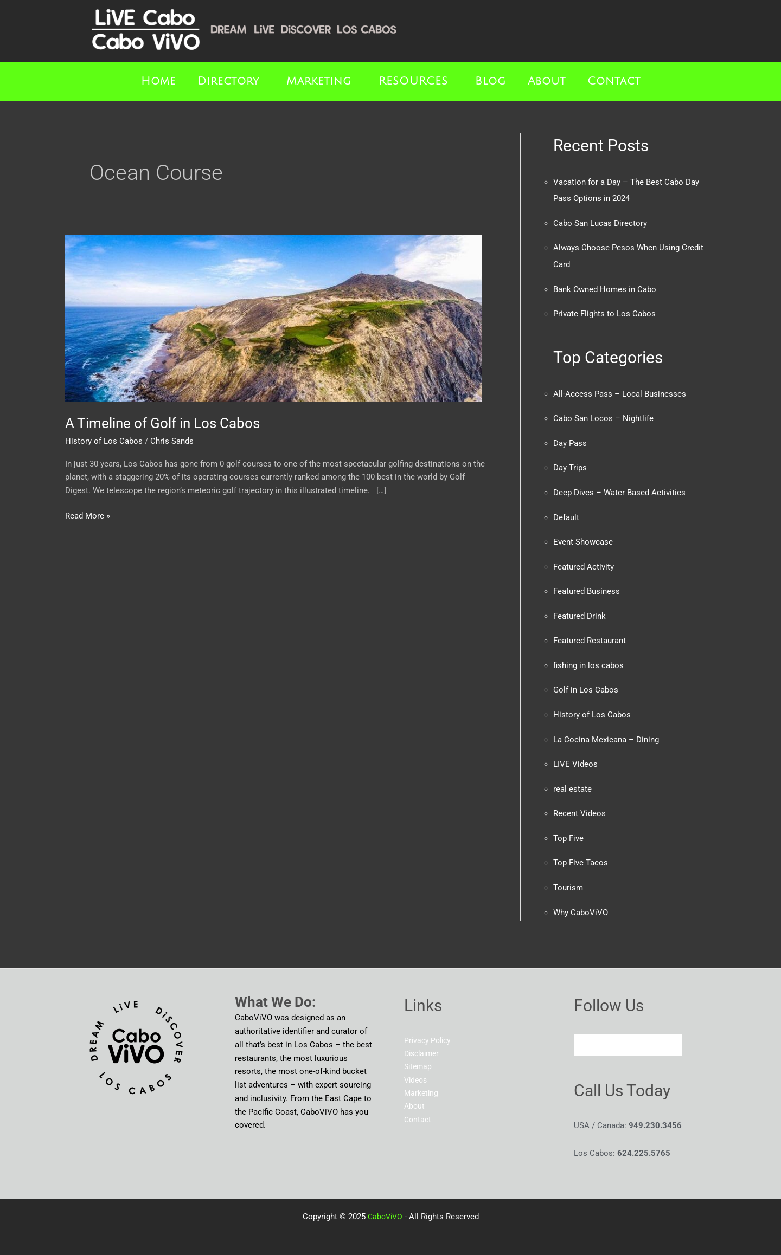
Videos (417, 1072)
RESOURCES (413, 81)
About (547, 81)
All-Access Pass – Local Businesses (619, 392)
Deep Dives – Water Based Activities (619, 489)
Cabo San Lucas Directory (600, 223)
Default (566, 514)
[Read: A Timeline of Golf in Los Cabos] (273, 318)
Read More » (87, 515)
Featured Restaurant (589, 636)
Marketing (318, 81)
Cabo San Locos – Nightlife (603, 416)
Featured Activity (583, 562)
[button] (231, 81)
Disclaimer (423, 1045)
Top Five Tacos (580, 855)
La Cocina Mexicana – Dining (606, 733)
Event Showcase (583, 538)
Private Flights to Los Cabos (604, 312)
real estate (572, 782)
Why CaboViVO (580, 904)
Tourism (568, 879)
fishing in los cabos (588, 660)
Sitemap (419, 1058)
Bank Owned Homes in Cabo (604, 288)
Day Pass (570, 440)
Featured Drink (579, 611)
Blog (490, 81)
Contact (614, 81)
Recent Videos (579, 806)
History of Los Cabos (104, 441)
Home (158, 81)
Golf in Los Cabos (585, 684)
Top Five (568, 831)
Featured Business (586, 587)
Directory (228, 81)
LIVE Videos (575, 757)
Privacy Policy (429, 1031)
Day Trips (570, 465)
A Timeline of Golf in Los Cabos (162, 423)
